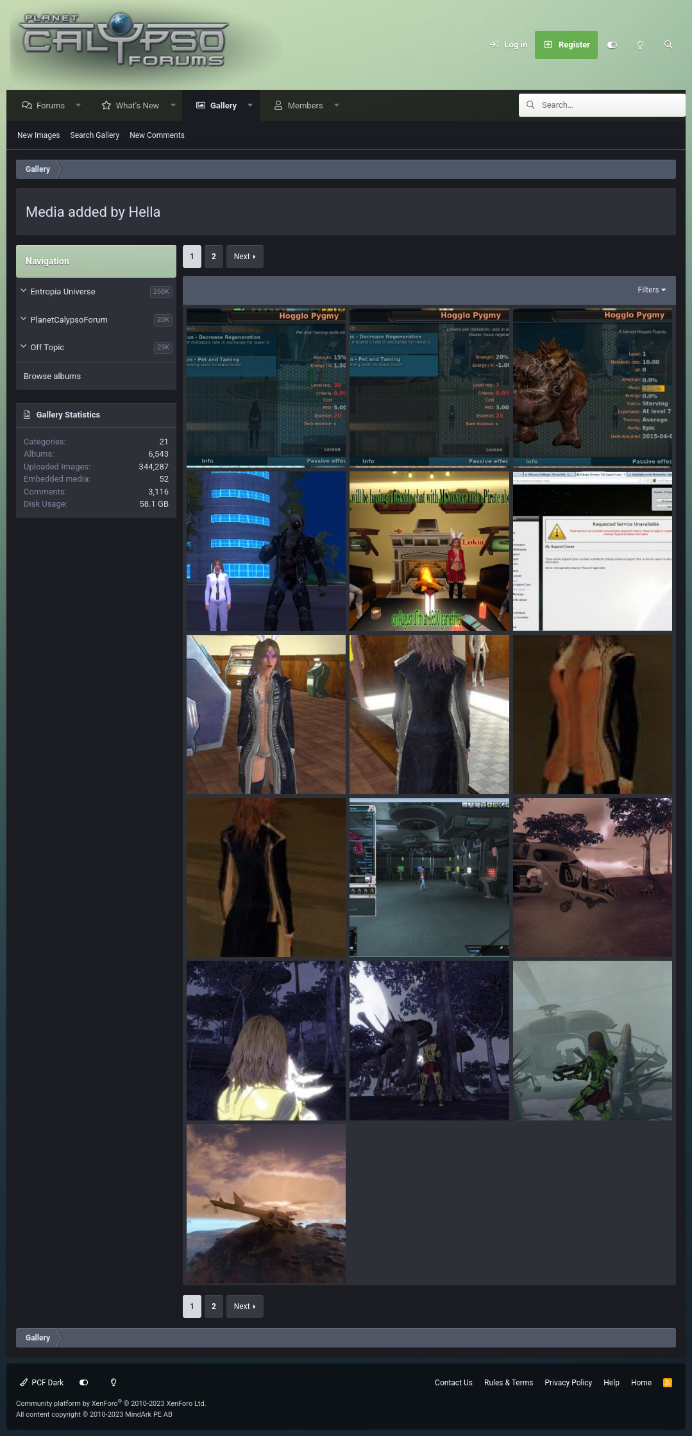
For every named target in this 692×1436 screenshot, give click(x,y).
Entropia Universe (62, 292)
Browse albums (52, 377)
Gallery (227, 106)
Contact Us (454, 1382)
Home (641, 1382)
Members (308, 106)
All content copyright (94, 1414)
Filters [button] (648, 290)
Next (242, 257)
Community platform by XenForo (111, 1403)
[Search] (668, 45)
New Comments (157, 135)
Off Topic (47, 348)
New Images (38, 135)
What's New (141, 106)
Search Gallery (95, 135)
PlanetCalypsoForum (68, 320)
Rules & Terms (508, 1382)
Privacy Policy (568, 1382)
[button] (81, 106)
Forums (54, 106)
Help (611, 1382)
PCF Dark (41, 1382)
